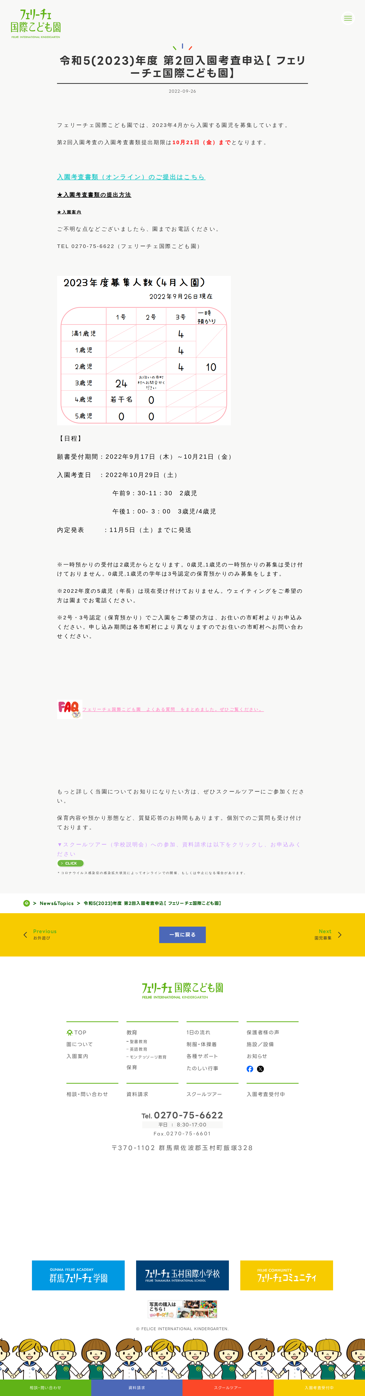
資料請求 (137, 1388)
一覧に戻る (182, 935)
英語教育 (139, 1049)
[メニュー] (348, 18)
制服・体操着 (202, 1044)
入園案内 (77, 1056)
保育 (132, 1068)
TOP (80, 1033)
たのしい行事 (203, 1069)
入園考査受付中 (319, 1388)
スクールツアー (228, 1388)
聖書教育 (139, 1042)
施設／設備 (261, 1044)
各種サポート (203, 1056)
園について (79, 1044)
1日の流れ (199, 1033)
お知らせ (257, 1056)
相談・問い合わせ (46, 1388)
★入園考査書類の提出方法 (94, 195)
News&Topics (57, 903)
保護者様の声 (263, 1033)
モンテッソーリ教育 (148, 1057)
